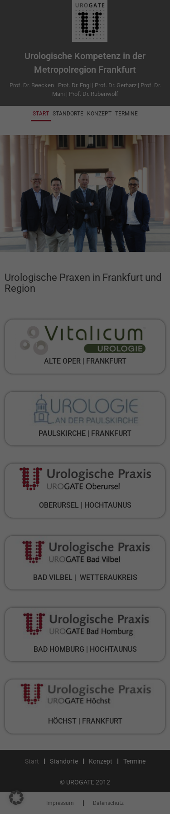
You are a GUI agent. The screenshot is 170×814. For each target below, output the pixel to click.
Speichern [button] (85, 332)
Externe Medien (39, 228)
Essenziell (31, 180)
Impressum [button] (129, 426)
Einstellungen (67, 162)
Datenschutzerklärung (38, 153)
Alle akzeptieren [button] (85, 305)
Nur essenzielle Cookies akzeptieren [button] (85, 364)
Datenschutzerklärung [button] (88, 426)
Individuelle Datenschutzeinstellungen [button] (85, 400)
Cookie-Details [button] (44, 426)
